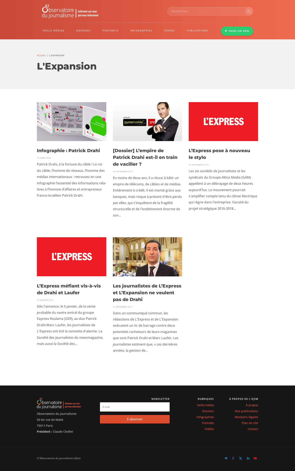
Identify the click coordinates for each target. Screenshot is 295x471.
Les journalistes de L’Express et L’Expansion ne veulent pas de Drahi (147, 292)
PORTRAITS (111, 30)
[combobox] (206, 11)
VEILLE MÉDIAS (54, 30)
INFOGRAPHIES (141, 30)
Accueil (41, 55)
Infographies (205, 417)
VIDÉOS (169, 30)
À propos (252, 405)
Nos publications (246, 411)
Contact (253, 429)
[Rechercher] (249, 11)
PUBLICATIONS (197, 30)
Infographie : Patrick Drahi (68, 150)
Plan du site (250, 423)
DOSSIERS (83, 30)
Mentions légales (246, 417)
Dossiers (208, 411)
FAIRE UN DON (237, 30)
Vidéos (209, 429)
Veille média (205, 405)
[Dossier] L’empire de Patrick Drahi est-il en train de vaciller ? (145, 157)
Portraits (208, 423)
